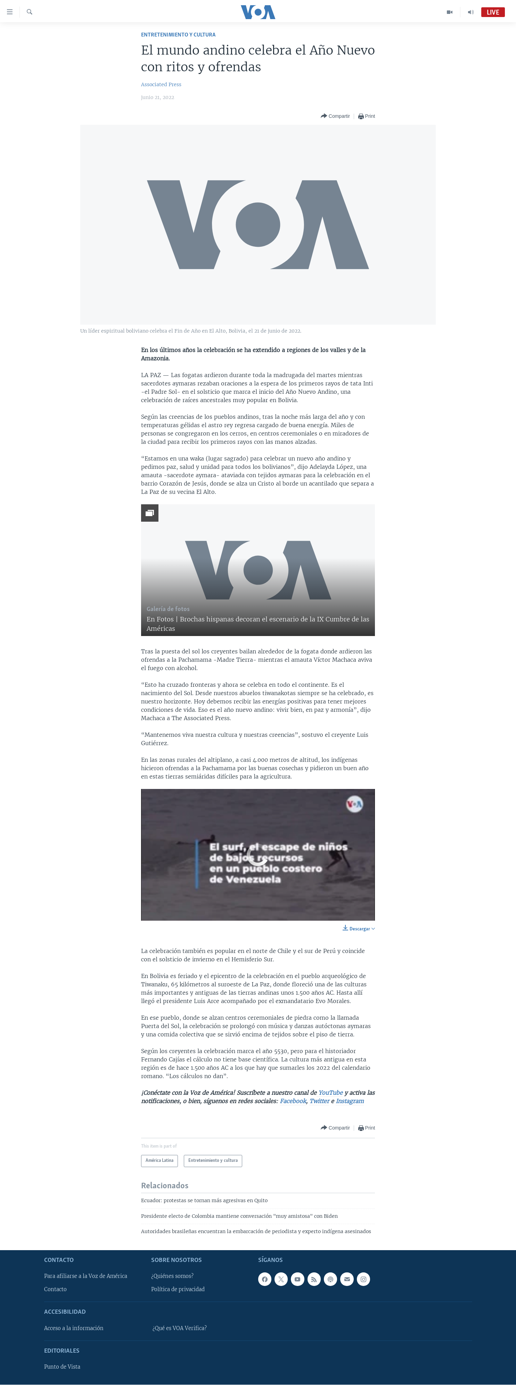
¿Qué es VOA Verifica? (180, 1328)
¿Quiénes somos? (172, 1276)
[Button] (335, 116)
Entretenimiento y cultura (178, 35)
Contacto (55, 1290)
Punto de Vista (62, 1367)
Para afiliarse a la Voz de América (85, 1276)
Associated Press (161, 84)
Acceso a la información (74, 1328)
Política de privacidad (178, 1290)
